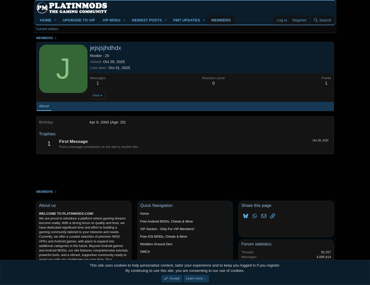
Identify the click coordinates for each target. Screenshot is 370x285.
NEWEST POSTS (147, 20)
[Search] (322, 20)
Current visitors (47, 29)
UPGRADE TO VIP (79, 20)
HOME (45, 20)
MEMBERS (221, 20)
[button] (55, 20)
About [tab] (44, 106)
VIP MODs (111, 20)
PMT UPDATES (186, 20)
